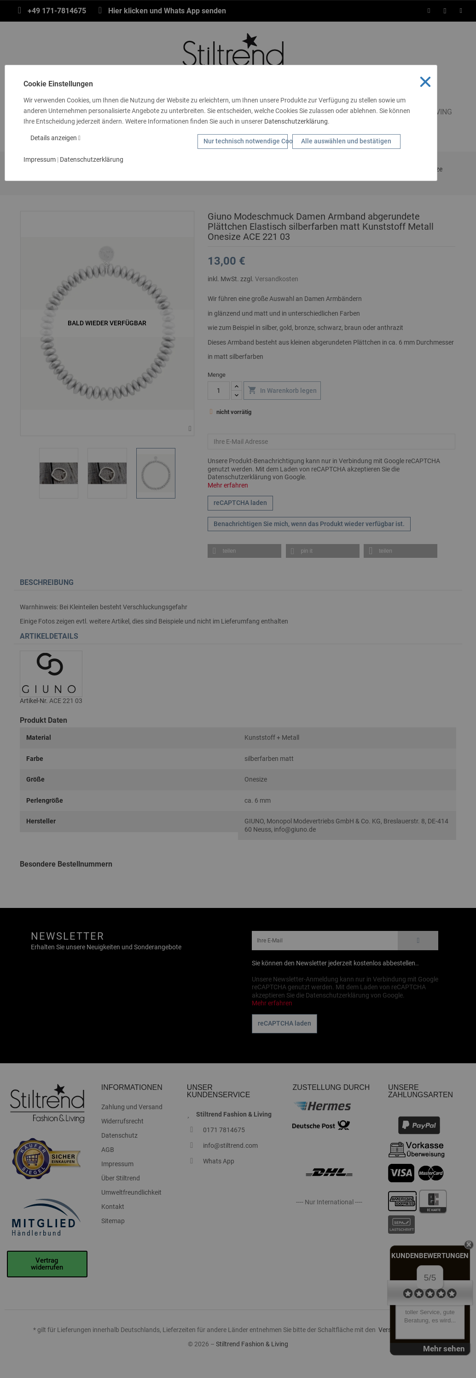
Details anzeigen (55, 138)
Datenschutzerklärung (296, 121)
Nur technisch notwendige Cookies (245, 141)
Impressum (39, 159)
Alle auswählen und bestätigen (346, 141)
